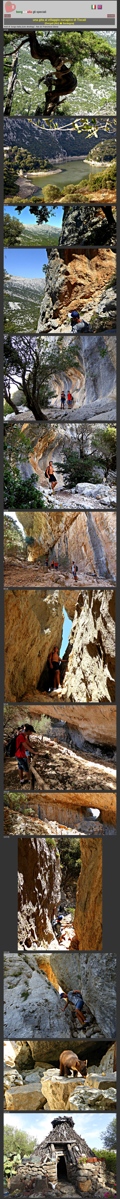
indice (7, 16)
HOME (111, 16)
